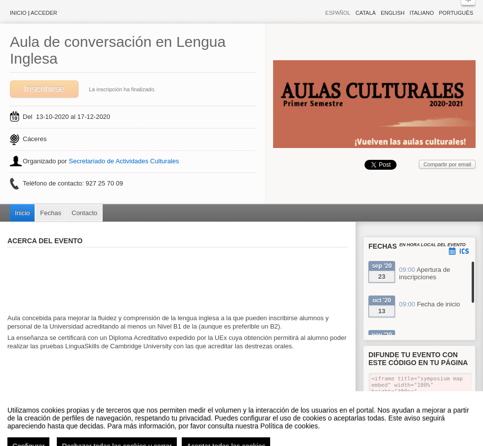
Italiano (421, 13)
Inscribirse (44, 89)
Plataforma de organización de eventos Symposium (247, 441)
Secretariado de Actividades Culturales (124, 161)
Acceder (44, 13)
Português (456, 13)
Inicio (18, 13)
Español (338, 13)
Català (366, 13)
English (392, 13)
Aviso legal (143, 441)
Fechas (50, 213)
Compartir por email (447, 164)
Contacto (84, 213)
